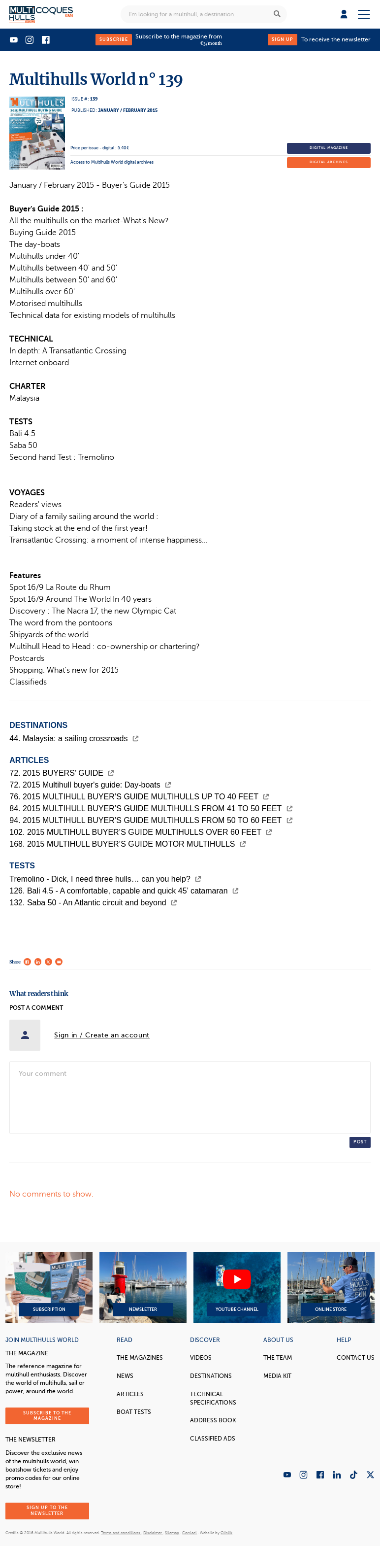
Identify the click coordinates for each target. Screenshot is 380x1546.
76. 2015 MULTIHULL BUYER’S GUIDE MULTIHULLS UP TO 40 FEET (139, 796)
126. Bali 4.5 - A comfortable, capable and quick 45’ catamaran (124, 891)
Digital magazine (329, 148)
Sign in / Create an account (102, 1035)
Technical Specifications (213, 1398)
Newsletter (143, 1287)
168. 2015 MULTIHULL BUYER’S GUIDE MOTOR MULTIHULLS (127, 844)
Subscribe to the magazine (47, 1415)
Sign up (282, 39)
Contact (189, 1533)
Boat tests (134, 1412)
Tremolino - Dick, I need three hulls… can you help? (105, 879)
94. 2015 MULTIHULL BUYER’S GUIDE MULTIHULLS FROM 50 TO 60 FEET (150, 820)
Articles (130, 1394)
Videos (201, 1357)
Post (360, 1141)
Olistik (226, 1533)
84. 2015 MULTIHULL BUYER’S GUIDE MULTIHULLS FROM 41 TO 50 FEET (150, 808)
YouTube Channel (237, 1287)
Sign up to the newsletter (47, 1510)
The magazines (140, 1357)
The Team (277, 1357)
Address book (213, 1420)
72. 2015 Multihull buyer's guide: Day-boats (90, 785)
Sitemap (172, 1533)
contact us (356, 1357)
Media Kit (277, 1376)
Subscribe (113, 39)
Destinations (211, 1376)
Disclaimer (153, 1533)
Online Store (331, 1287)
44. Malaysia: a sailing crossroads (74, 738)
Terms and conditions (121, 1533)
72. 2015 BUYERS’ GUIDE (61, 773)
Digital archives (329, 162)
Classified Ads (212, 1438)
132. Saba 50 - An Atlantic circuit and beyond (93, 902)
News (125, 1376)
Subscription (49, 1287)
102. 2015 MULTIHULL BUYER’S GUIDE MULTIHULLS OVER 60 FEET (140, 832)
